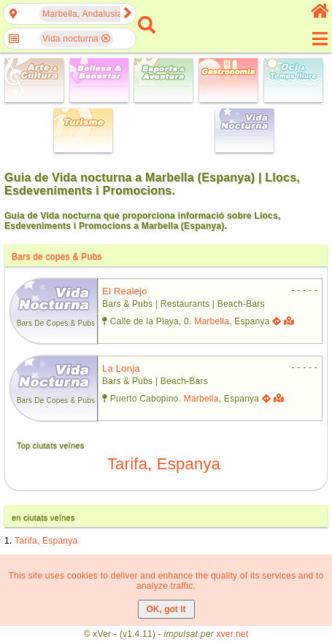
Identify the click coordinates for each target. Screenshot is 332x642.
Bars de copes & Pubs (57, 256)
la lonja (121, 368)
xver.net (232, 634)
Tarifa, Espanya (163, 464)
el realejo (124, 291)
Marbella (211, 321)
